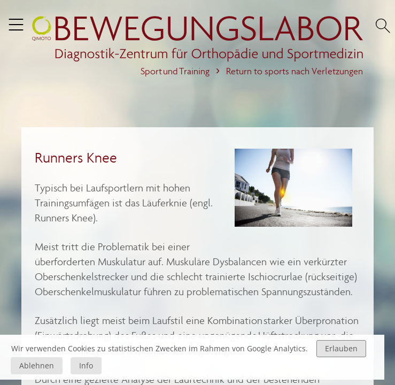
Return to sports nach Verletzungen (294, 71)
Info (86, 365)
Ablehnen (36, 365)
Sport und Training (175, 71)
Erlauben (341, 348)
